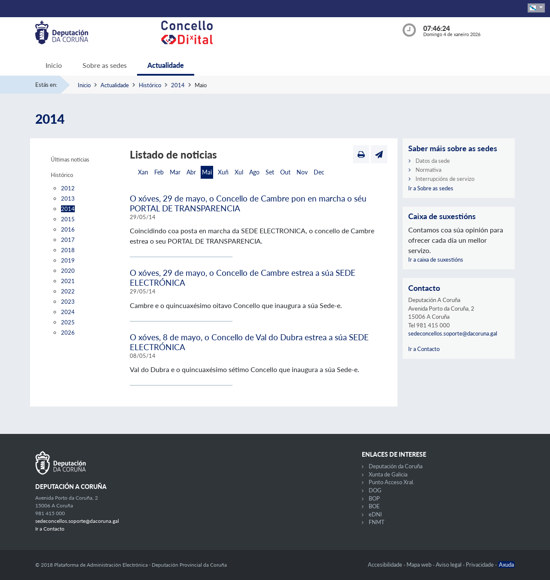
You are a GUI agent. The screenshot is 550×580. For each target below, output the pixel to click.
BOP (374, 498)
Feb (159, 172)
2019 (68, 260)
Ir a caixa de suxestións (435, 259)
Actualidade (165, 65)
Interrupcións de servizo (445, 178)
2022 (68, 291)
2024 (68, 311)
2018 (68, 250)
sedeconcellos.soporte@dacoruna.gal (452, 333)
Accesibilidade (385, 564)
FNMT (377, 522)
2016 (68, 229)
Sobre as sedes (104, 65)
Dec (319, 172)
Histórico (150, 85)
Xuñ (223, 172)
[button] (536, 7)
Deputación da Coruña (395, 466)
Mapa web (419, 564)
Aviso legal (449, 564)
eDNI (375, 514)
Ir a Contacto (424, 348)
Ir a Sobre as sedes (430, 188)
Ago (254, 172)
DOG (375, 490)
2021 (68, 281)
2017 (68, 239)
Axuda (506, 564)
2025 (68, 322)
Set (270, 172)
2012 (68, 188)
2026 (68, 332)
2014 (178, 85)
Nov (302, 172)
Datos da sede (433, 160)
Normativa (428, 169)
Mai (207, 172)
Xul (239, 172)
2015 (68, 219)
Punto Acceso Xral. (391, 482)
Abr (191, 172)
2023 (68, 301)
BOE (374, 506)
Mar (175, 172)
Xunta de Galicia (388, 474)
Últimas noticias (70, 159)
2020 (68, 270)
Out (285, 172)
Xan (143, 172)
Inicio (54, 65)
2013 (68, 198)
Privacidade (480, 564)
